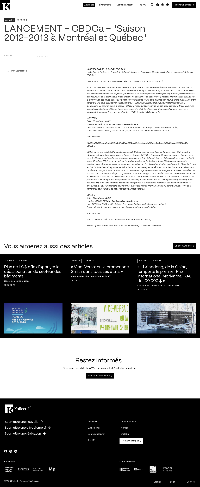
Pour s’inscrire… (94, 138)
